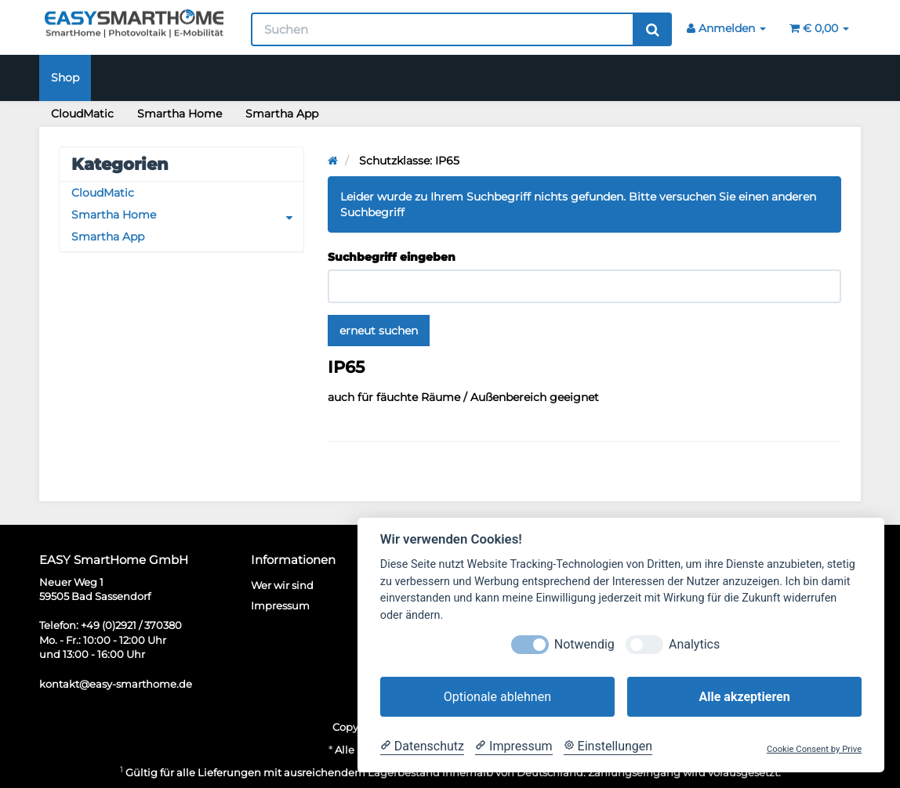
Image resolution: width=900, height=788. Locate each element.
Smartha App (281, 114)
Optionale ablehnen (497, 696)
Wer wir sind (282, 585)
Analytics (694, 644)
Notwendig (584, 644)
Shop (65, 77)
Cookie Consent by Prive (814, 749)
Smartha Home (179, 114)
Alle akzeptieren (744, 696)
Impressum (280, 605)
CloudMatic (82, 114)
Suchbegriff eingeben (391, 257)
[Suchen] (443, 29)
